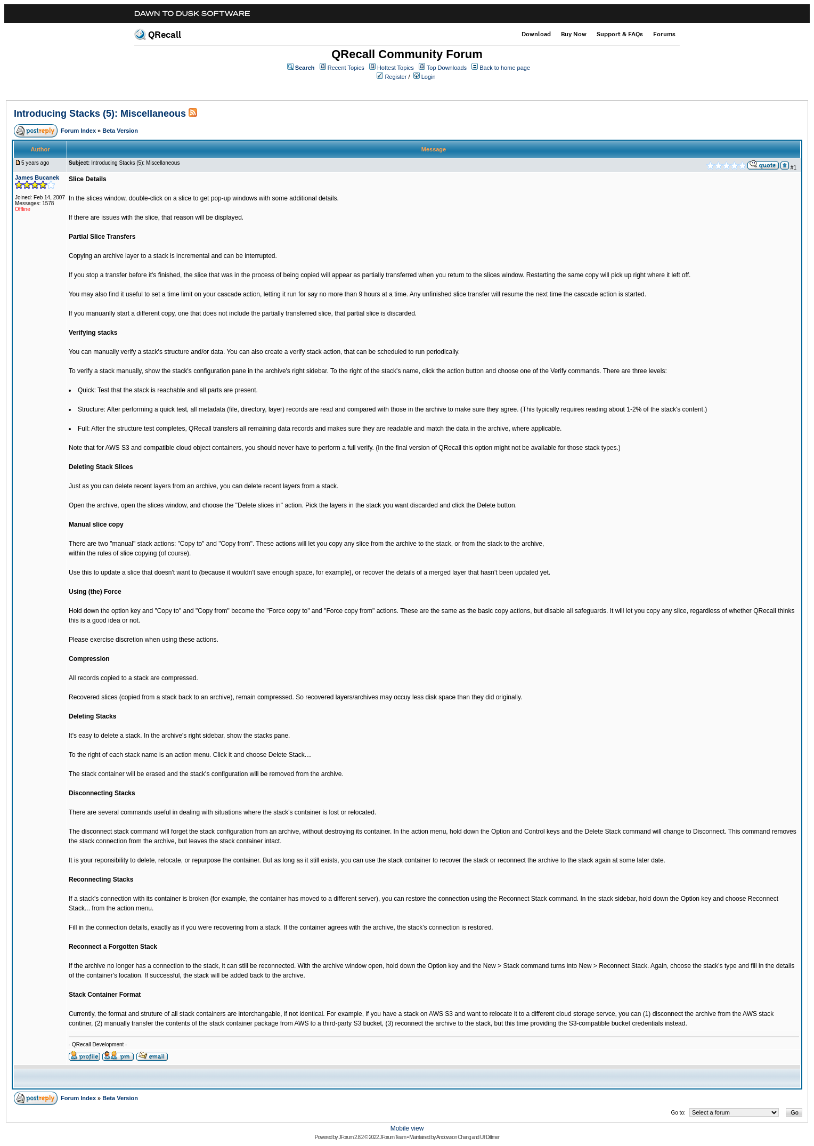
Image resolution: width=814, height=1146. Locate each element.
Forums (664, 34)
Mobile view (407, 1128)
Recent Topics (346, 67)
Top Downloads (447, 67)
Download (536, 34)
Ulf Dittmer (489, 1137)
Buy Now (574, 34)
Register (395, 77)
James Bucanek (37, 177)
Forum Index (78, 130)
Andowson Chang (453, 1137)
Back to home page (504, 67)
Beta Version (120, 130)
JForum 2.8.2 (350, 1137)
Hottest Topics (395, 67)
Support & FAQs (620, 34)
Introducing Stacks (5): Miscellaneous (100, 113)
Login (428, 77)
